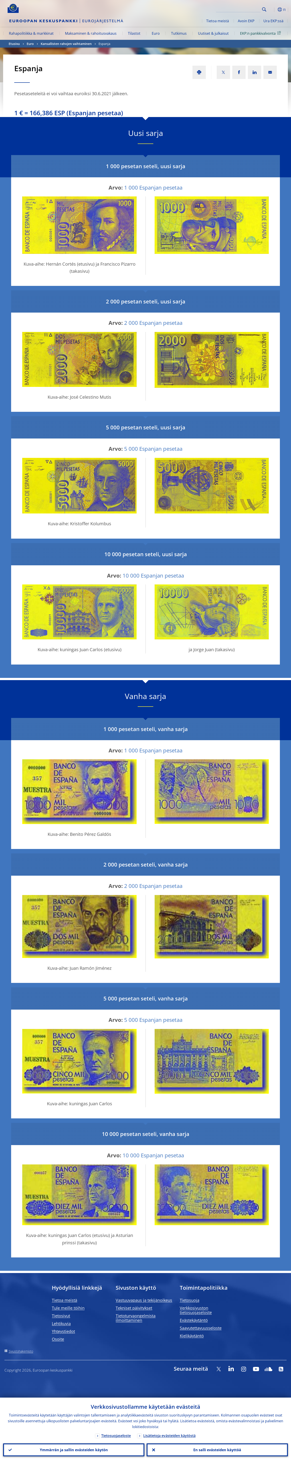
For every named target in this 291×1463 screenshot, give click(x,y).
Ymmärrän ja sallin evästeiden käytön (74, 1449)
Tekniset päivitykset (134, 1308)
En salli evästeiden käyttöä (217, 1449)
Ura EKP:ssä (273, 20)
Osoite (58, 1339)
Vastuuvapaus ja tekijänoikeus (144, 1300)
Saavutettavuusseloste (201, 1328)
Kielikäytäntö (192, 1335)
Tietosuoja (189, 1300)
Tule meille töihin (68, 1308)
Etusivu (14, 44)
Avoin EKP (246, 20)
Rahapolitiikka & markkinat (31, 33)
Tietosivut (61, 1315)
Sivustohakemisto (21, 1351)
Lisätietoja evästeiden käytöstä (169, 1435)
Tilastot (134, 33)
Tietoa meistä (217, 20)
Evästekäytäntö (194, 1320)
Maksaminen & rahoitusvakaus (91, 33)
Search (264, 9)
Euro (156, 33)
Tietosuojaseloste (116, 1435)
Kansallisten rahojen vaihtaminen (66, 44)
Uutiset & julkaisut (213, 33)
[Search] (238, 9)
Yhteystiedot (63, 1331)
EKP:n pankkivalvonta (261, 33)
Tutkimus (179, 33)
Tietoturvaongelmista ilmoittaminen (136, 1318)
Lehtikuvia (61, 1323)
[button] (272, 9)
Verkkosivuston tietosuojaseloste (196, 1310)
